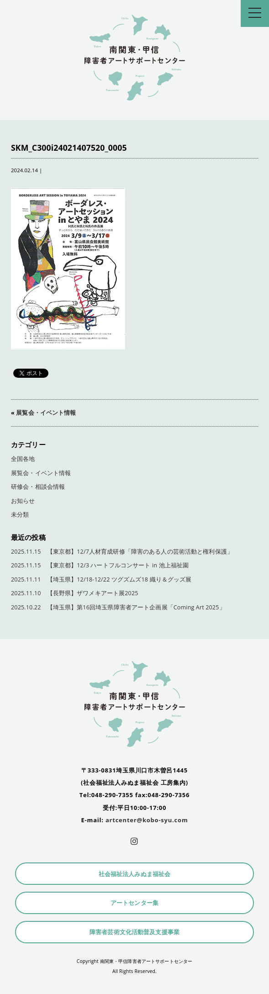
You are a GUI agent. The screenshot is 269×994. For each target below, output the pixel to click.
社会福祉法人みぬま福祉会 (135, 874)
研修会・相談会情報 (38, 487)
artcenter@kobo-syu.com (146, 820)
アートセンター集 (134, 903)
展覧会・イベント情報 (46, 413)
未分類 (20, 514)
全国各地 (23, 459)
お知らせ (23, 501)
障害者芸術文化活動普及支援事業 (134, 932)
